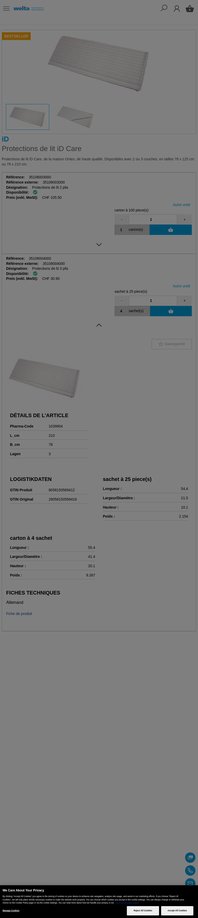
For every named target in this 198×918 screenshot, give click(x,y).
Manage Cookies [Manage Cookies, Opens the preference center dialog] (11, 910)
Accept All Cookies (177, 910)
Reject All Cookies (143, 910)
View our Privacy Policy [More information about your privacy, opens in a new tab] (127, 903)
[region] (99, 901)
